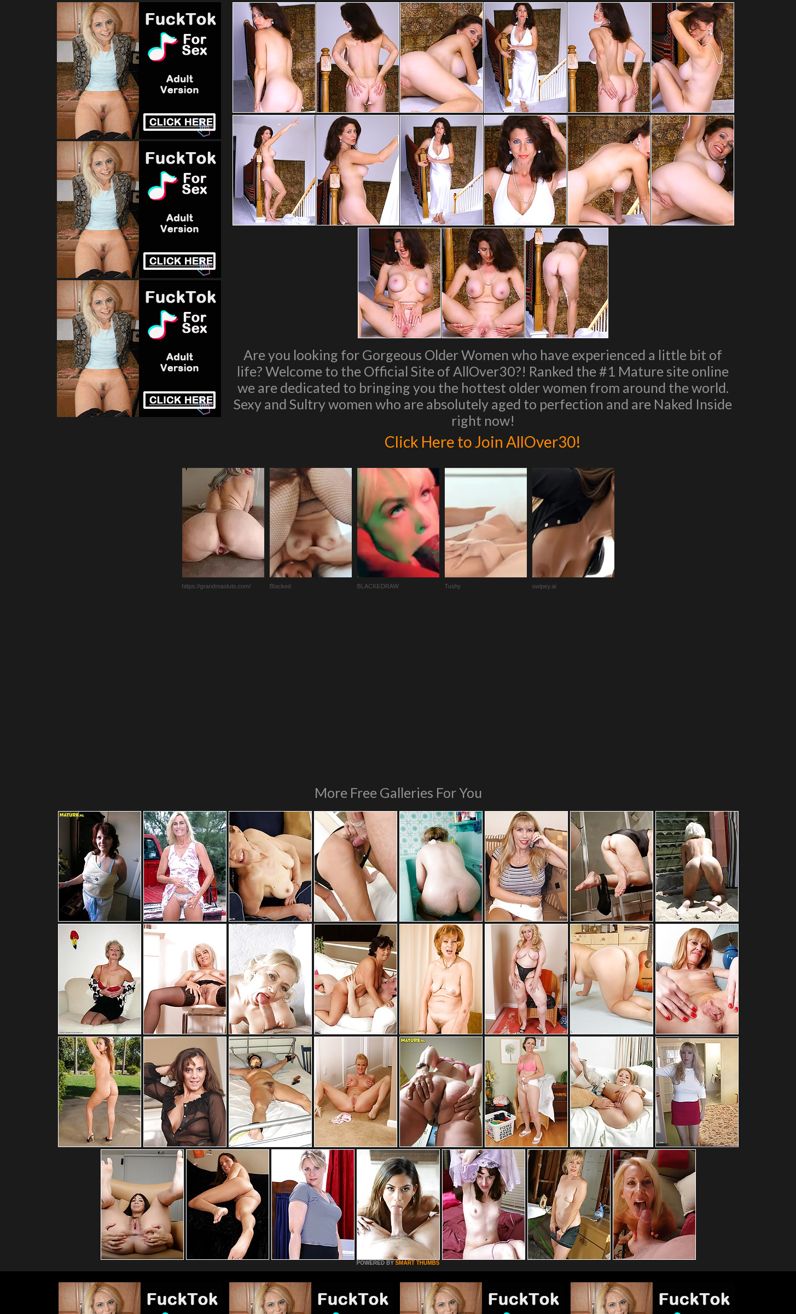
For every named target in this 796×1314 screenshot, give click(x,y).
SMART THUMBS (417, 1113)
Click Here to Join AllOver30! (483, 440)
